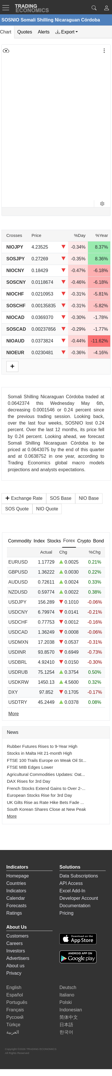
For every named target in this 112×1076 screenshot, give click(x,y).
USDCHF (18, 622)
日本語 (66, 1024)
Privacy (13, 973)
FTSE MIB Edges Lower (30, 767)
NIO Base (89, 498)
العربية (12, 1032)
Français (15, 1009)
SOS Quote (17, 508)
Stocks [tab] (54, 540)
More (12, 816)
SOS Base (61, 498)
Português (16, 1002)
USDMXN (18, 642)
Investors (15, 950)
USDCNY (18, 612)
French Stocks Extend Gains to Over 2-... (46, 788)
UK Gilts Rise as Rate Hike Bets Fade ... (45, 802)
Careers (14, 943)
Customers (17, 936)
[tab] (67, 32)
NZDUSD (18, 592)
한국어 (66, 1032)
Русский (14, 1017)
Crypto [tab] (84, 540)
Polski (65, 1002)
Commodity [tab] (19, 540)
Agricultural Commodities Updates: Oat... (46, 774)
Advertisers (17, 958)
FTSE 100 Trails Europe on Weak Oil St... (46, 760)
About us (15, 965)
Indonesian (70, 1009)
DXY (13, 692)
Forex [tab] (69, 540)
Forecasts (16, 905)
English (13, 987)
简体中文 (68, 1017)
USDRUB (18, 672)
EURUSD (18, 562)
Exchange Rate (24, 498)
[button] (106, 8)
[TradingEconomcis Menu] (7, 7)
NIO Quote (47, 508)
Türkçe (13, 1024)
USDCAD (18, 632)
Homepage (17, 875)
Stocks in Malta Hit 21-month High (39, 753)
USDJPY (17, 602)
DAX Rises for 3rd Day (28, 781)
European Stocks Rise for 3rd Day (39, 795)
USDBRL (17, 662)
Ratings (14, 913)
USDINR (17, 652)
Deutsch (67, 987)
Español (14, 994)
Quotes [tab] (24, 31)
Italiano (66, 994)
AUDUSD (18, 582)
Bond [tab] (98, 540)
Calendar (15, 898)
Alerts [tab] (44, 31)
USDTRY (17, 702)
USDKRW (18, 682)
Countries (16, 883)
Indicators (16, 890)
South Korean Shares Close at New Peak (46, 809)
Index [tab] (39, 540)
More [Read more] (13, 713)
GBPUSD (18, 572)
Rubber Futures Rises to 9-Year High (42, 746)
